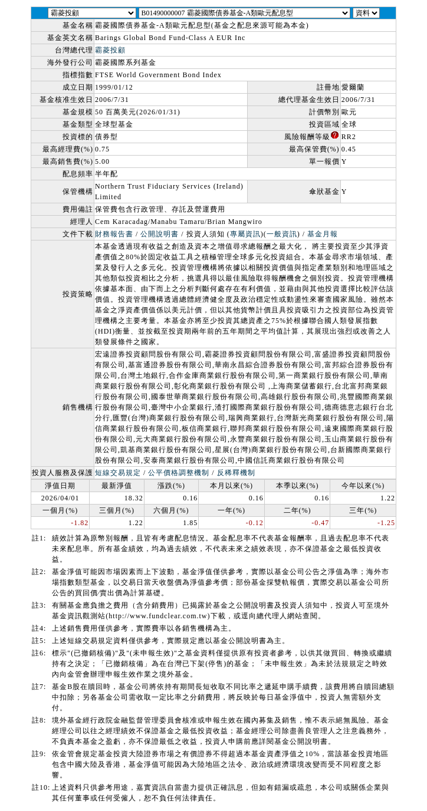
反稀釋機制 (236, 473)
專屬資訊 (245, 234)
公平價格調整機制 (178, 473)
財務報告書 (114, 234)
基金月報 (322, 234)
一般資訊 (282, 234)
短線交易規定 (118, 473)
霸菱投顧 (110, 50)
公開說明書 (159, 234)
